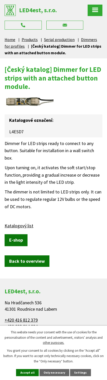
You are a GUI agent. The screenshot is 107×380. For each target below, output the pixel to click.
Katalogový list (19, 226)
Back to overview (27, 261)
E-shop (16, 240)
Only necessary (54, 372)
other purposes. (53, 342)
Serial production (59, 39)
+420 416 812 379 (21, 320)
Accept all (27, 372)
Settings (80, 372)
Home (10, 39)
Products (30, 39)
